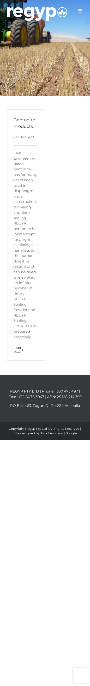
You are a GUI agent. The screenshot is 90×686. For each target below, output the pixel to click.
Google (71, 433)
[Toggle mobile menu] (80, 10)
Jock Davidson (51, 433)
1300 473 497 (66, 391)
